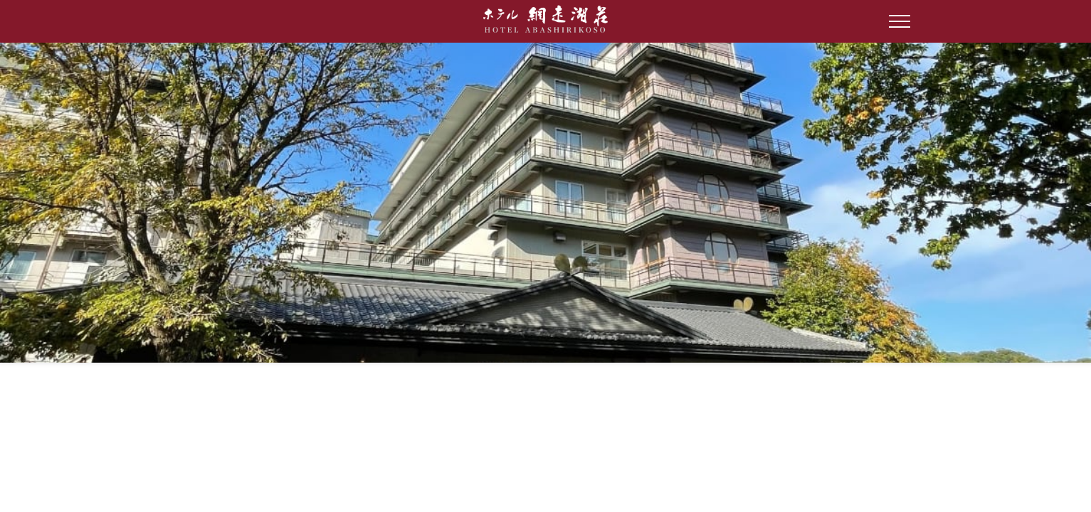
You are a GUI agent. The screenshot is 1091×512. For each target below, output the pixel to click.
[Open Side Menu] (899, 21)
